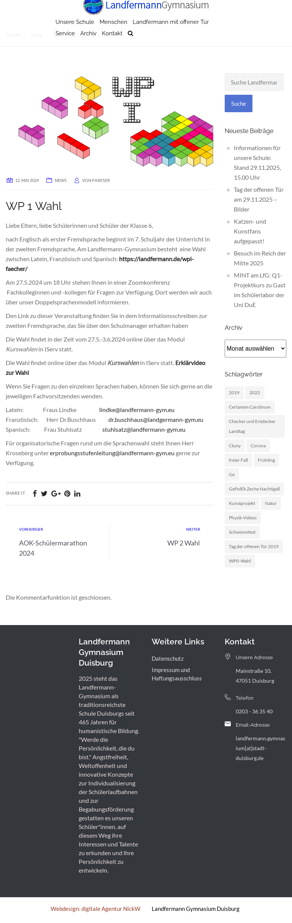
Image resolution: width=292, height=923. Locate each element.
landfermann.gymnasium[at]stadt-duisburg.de (260, 748)
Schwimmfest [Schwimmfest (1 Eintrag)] (242, 532)
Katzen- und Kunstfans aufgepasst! (250, 231)
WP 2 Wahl (183, 543)
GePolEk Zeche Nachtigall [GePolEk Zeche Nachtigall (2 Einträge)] (254, 489)
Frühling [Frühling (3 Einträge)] (266, 460)
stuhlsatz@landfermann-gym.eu (144, 429)
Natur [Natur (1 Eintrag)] (271, 503)
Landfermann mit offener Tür (171, 36)
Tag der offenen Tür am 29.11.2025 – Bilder (259, 199)
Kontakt (112, 47)
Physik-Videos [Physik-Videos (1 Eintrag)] (243, 517)
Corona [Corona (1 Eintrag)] (258, 445)
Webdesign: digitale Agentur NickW (95, 908)
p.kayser (101, 180)
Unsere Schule (75, 36)
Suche (238, 103)
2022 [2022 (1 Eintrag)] (254, 392)
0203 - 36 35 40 (254, 711)
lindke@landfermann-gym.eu (137, 409)
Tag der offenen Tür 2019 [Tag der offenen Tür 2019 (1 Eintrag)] (254, 546)
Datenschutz (168, 658)
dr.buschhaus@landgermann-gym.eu (155, 419)
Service (65, 47)
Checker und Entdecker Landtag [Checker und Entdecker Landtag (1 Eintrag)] (252, 426)
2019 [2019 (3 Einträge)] (234, 392)
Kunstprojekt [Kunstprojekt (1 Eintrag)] (242, 503)
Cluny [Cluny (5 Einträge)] (235, 445)
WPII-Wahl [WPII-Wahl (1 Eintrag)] (240, 561)
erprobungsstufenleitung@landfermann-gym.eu (112, 452)
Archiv (88, 47)
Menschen (113, 36)
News (61, 180)
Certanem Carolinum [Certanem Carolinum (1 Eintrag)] (250, 407)
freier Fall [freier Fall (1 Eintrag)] (238, 460)
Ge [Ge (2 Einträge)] (232, 474)
